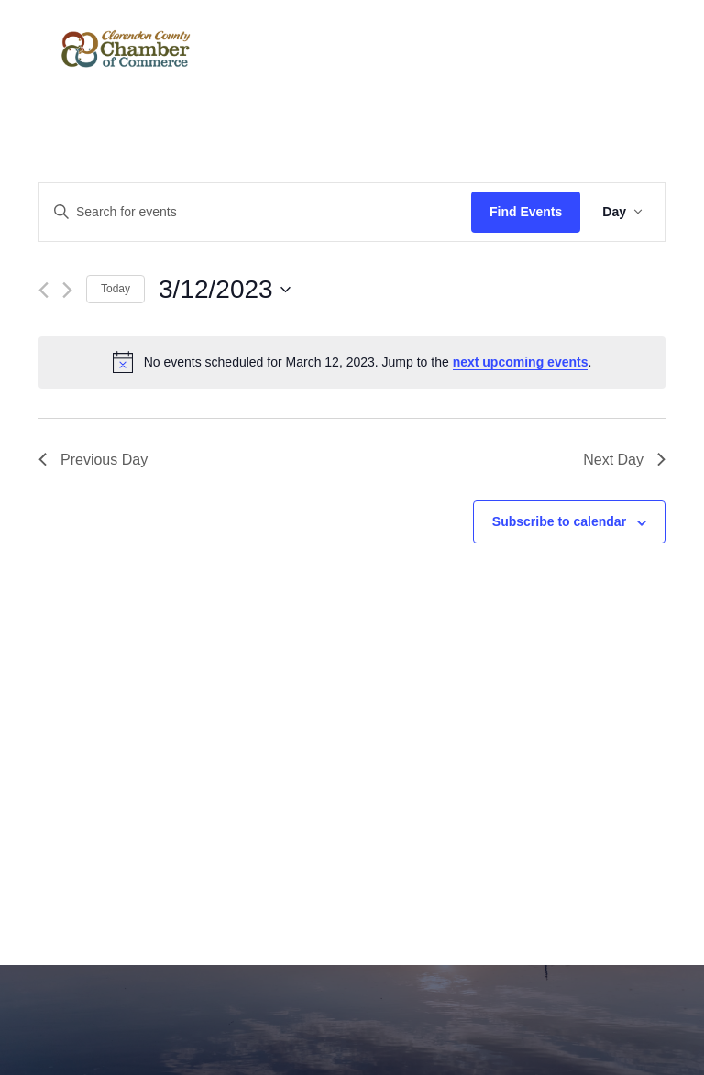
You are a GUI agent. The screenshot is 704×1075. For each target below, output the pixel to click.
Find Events (526, 211)
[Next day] (67, 290)
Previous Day (93, 459)
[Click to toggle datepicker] (225, 289)
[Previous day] (43, 290)
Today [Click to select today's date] (115, 288)
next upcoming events (520, 362)
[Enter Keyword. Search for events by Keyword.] (255, 212)
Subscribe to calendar (559, 521)
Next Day (624, 459)
